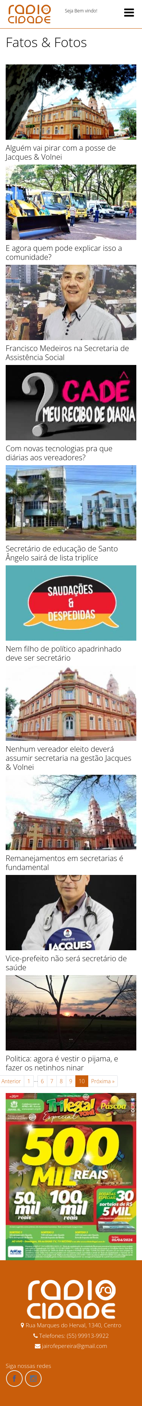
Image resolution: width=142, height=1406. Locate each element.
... (36, 1079)
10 (82, 1081)
